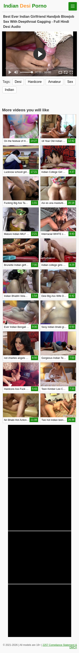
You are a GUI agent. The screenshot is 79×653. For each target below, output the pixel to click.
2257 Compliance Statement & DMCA (60, 646)
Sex (70, 81)
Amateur (54, 81)
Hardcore (35, 81)
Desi (18, 81)
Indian (9, 90)
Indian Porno (25, 6)
